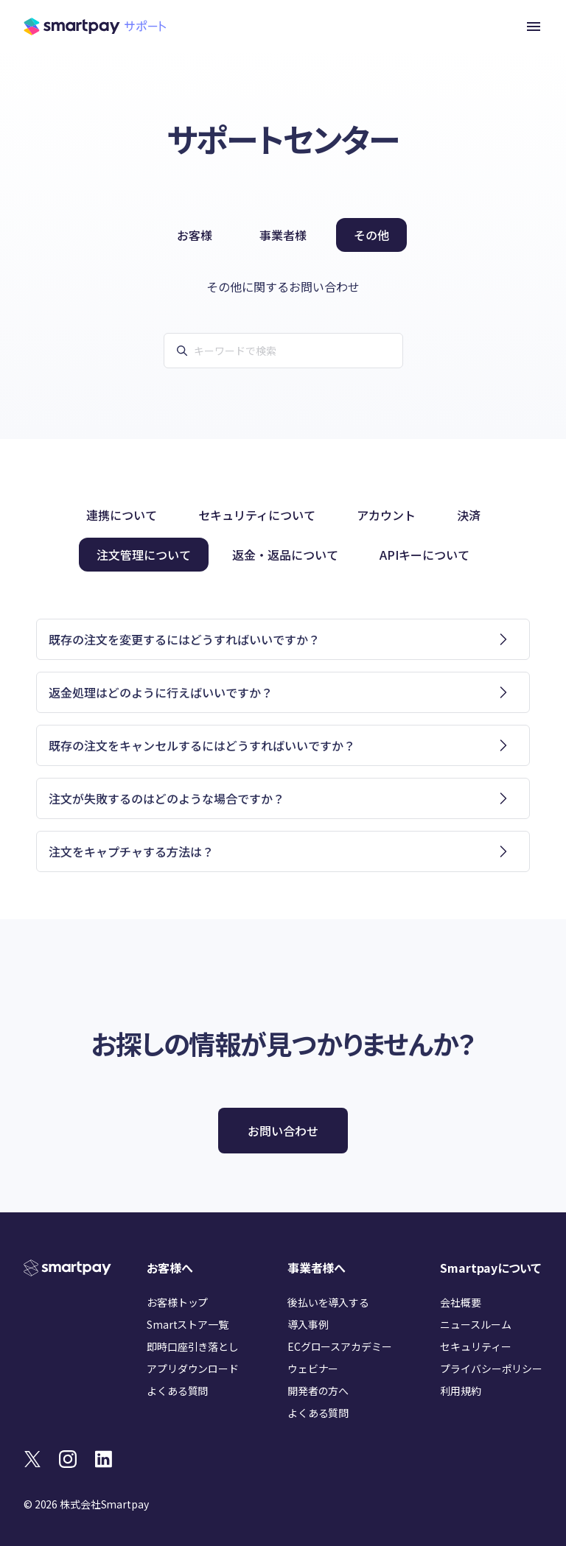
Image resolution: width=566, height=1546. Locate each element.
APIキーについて (424, 554)
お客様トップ (177, 1302)
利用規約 (460, 1390)
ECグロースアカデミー (339, 1346)
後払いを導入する (328, 1302)
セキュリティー (475, 1346)
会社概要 (460, 1302)
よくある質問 (177, 1390)
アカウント (386, 515)
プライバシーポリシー (491, 1368)
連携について (121, 515)
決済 (469, 515)
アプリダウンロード (193, 1368)
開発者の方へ (318, 1390)
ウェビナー (312, 1368)
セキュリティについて (256, 515)
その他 (371, 235)
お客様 (194, 235)
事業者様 (283, 235)
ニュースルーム (475, 1324)
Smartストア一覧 (187, 1324)
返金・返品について (285, 554)
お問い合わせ (283, 1130)
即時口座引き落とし (193, 1346)
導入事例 (307, 1324)
